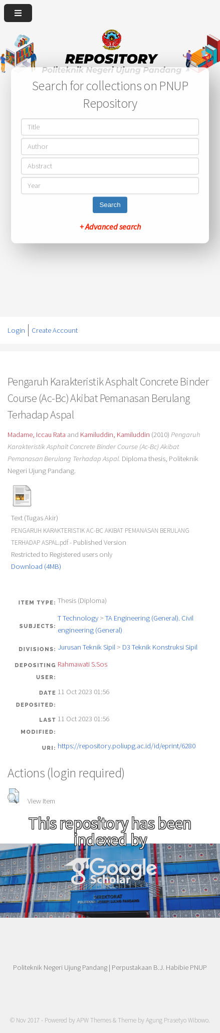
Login (16, 330)
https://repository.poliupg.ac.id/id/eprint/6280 (126, 745)
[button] (13, 795)
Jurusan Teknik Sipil (86, 647)
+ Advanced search (110, 227)
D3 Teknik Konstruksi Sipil (159, 647)
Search (109, 205)
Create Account (55, 330)
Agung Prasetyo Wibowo (177, 1020)
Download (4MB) (36, 566)
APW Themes (94, 1020)
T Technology (78, 618)
